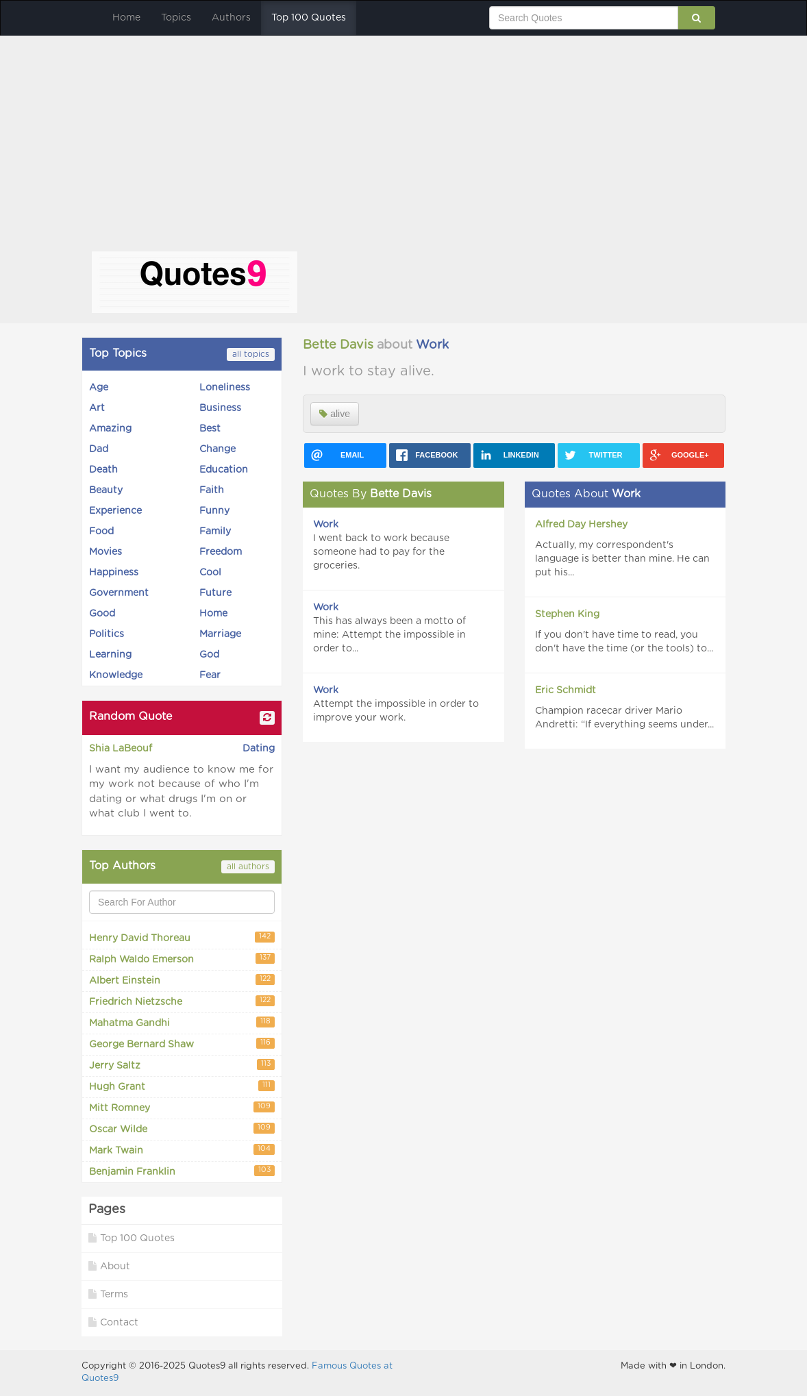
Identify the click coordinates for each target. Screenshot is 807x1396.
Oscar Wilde (182, 1128)
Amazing (110, 429)
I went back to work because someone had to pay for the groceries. (381, 552)
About (109, 1266)
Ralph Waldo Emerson (182, 958)
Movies (105, 552)
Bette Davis (338, 345)
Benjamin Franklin (182, 1171)
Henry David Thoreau (182, 937)
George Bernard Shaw (182, 1043)
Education (223, 470)
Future (215, 593)
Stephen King (567, 614)
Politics (106, 634)
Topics (176, 18)
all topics (250, 354)
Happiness (113, 572)
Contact (113, 1322)
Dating (259, 748)
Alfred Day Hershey (581, 524)
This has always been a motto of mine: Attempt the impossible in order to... (389, 634)
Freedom (220, 552)
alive (334, 413)
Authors (231, 18)
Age (98, 387)
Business (220, 408)
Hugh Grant (182, 1086)
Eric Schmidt (565, 690)
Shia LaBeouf (120, 748)
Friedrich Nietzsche (182, 1001)
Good (102, 614)
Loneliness (224, 387)
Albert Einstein (182, 980)
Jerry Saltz (182, 1065)
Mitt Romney (182, 1107)
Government (119, 593)
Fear (210, 675)
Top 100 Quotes (308, 18)
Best (210, 429)
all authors (248, 866)
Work (432, 345)
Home (126, 18)
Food (101, 531)
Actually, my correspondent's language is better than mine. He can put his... (622, 558)
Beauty (106, 490)
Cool (210, 572)
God (209, 655)
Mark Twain (182, 1150)
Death (103, 470)
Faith (211, 490)
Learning (110, 655)
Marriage (220, 634)
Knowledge (115, 675)
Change (217, 449)
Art (97, 408)
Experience (115, 511)
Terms (108, 1294)
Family (215, 531)
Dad (98, 449)
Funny (214, 511)
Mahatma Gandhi (182, 1022)
